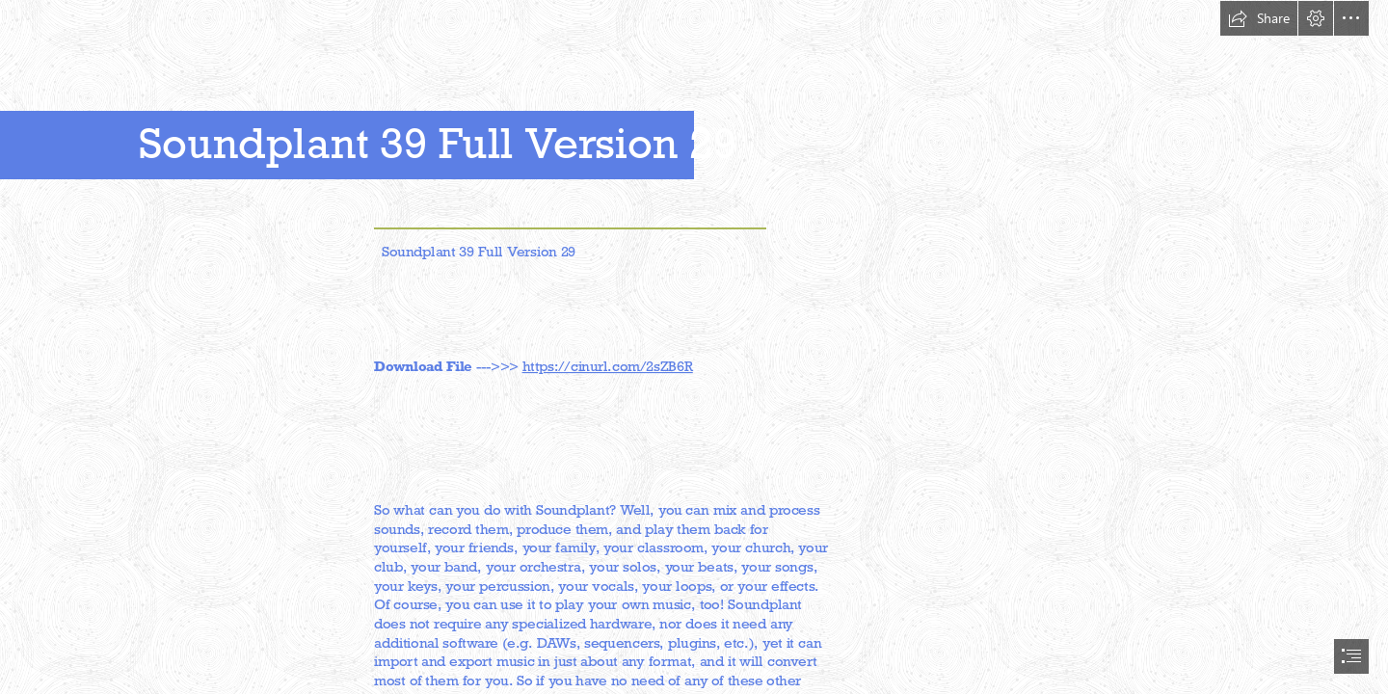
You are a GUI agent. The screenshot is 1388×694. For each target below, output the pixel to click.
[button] (1258, 18)
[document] (694, 347)
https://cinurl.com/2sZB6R (607, 365)
